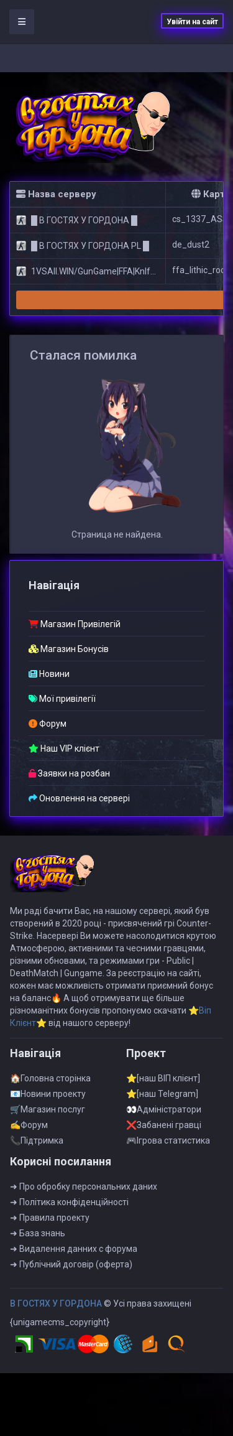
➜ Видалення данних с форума (73, 1254)
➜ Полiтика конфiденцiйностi (69, 1207)
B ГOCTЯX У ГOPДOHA (56, 1308)
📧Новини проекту (48, 1099)
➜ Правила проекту (49, 1223)
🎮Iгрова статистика (168, 1145)
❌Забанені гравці (163, 1130)
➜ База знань (37, 1238)
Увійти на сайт (192, 21)
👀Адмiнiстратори (163, 1114)
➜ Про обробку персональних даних (83, 1191)
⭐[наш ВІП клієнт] (163, 1083)
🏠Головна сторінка (50, 1083)
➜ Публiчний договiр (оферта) (71, 1269)
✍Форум (29, 1130)
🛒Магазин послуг (47, 1114)
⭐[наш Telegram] (162, 1099)
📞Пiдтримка (36, 1145)
